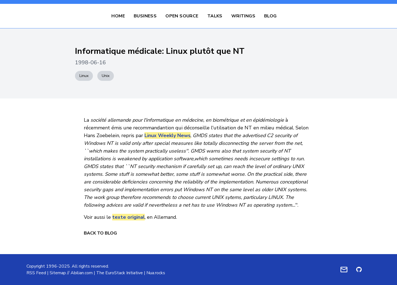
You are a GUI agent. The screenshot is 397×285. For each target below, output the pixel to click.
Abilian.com (82, 273)
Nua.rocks (155, 273)
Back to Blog (100, 233)
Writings (243, 16)
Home (118, 16)
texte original (128, 217)
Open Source (181, 16)
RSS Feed (36, 273)
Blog (270, 16)
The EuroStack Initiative (119, 273)
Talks (214, 16)
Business (145, 16)
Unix (105, 75)
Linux (83, 75)
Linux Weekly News (167, 135)
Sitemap (58, 273)
